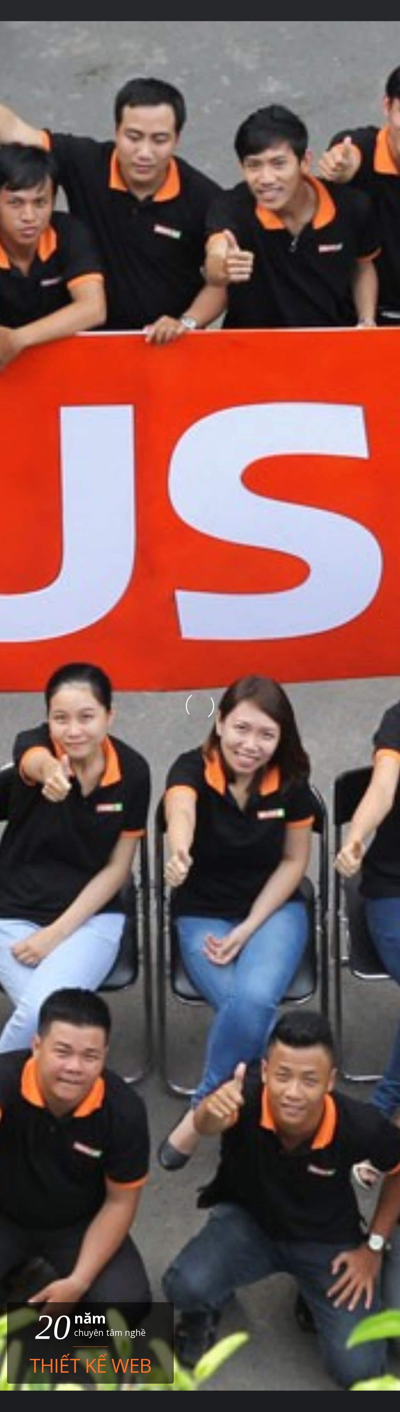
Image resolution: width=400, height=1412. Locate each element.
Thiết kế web (90, 1365)
